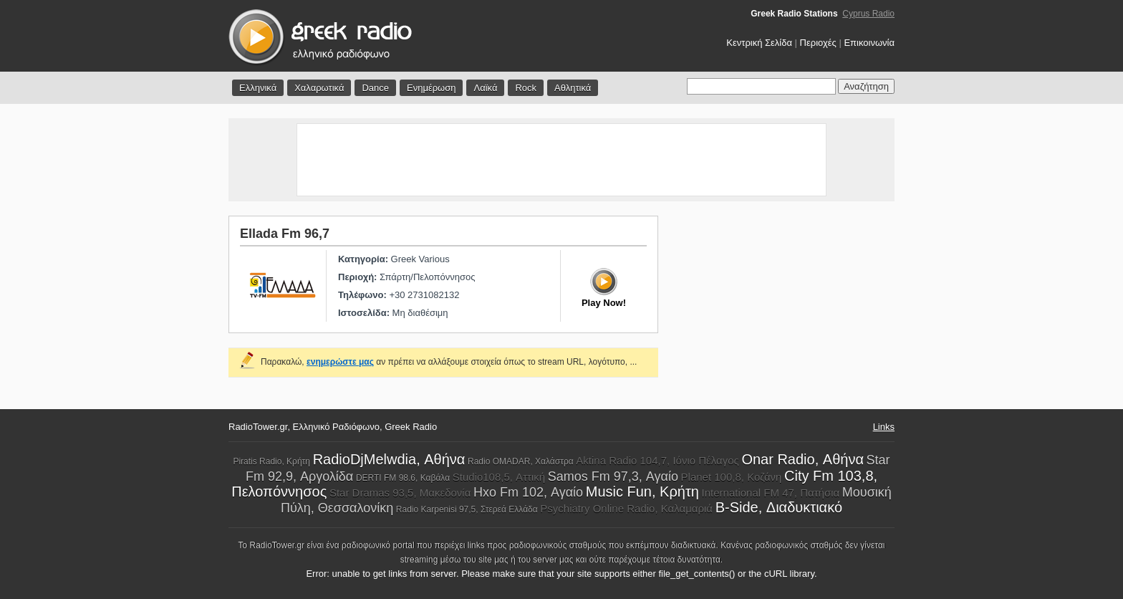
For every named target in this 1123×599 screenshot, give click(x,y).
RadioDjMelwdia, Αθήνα (389, 459)
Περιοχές (818, 42)
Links (884, 426)
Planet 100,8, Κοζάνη (731, 477)
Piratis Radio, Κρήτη (271, 461)
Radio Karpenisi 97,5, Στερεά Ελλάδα (467, 509)
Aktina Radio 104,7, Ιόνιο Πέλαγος (657, 460)
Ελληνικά (257, 87)
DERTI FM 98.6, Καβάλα (403, 478)
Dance (375, 87)
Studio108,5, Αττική (499, 477)
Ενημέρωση (431, 87)
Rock (525, 87)
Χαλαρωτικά (319, 87)
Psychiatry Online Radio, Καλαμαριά (626, 508)
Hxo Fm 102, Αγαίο (528, 492)
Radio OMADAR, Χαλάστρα (521, 461)
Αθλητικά (572, 87)
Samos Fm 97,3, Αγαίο (613, 476)
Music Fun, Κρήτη (642, 491)
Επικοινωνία (869, 42)
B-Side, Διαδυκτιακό (778, 507)
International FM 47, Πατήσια (771, 493)
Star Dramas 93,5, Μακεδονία (400, 493)
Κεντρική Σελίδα (759, 42)
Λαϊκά (485, 87)
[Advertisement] (561, 160)
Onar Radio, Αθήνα (802, 459)
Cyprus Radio (868, 14)
